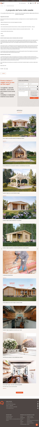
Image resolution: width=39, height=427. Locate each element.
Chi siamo (21, 416)
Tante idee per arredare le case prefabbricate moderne (14, 359)
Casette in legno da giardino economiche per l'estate (13, 331)
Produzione (21, 421)
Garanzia (7, 420)
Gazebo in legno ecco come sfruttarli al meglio (12, 193)
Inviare (34, 97)
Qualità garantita (22, 417)
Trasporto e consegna (30, 416)
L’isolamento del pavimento (8, 276)
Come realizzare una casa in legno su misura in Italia (13, 304)
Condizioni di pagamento (30, 417)
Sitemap (28, 424)
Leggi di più (4, 168)
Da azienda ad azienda (23, 424)
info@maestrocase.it (11, 408)
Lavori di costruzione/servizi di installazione (33, 420)
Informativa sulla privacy (9, 416)
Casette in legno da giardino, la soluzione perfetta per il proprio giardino (17, 248)
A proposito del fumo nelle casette (10, 5)
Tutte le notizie (19, 394)
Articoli (4, 5)
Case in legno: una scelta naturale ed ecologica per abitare (14, 138)
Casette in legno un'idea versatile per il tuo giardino (13, 221)
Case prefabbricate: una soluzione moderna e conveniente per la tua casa (18, 165)
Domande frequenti (29, 421)
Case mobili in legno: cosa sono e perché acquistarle (13, 387)
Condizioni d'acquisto (9, 417)
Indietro (3, 73)
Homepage (1, 5)
